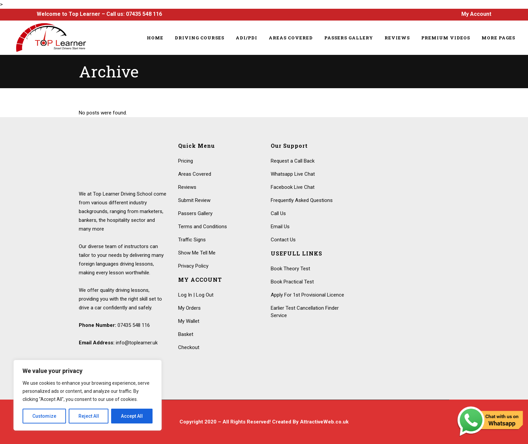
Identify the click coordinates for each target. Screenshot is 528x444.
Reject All (88, 416)
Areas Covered (194, 174)
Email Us (280, 227)
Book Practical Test (292, 282)
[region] (87, 395)
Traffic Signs (192, 240)
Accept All (132, 416)
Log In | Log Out (195, 295)
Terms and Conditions (202, 227)
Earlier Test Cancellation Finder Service (305, 311)
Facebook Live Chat (293, 187)
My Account (476, 14)
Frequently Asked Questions (302, 200)
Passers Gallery (195, 213)
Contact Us (283, 240)
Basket (185, 334)
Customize (44, 416)
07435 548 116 (144, 14)
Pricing (185, 161)
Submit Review (194, 200)
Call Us (278, 213)
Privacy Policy (193, 266)
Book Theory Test (290, 269)
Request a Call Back (293, 161)
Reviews (187, 187)
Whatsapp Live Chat (293, 174)
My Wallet (188, 321)
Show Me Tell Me (197, 253)
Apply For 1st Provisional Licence (307, 295)
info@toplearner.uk (137, 343)
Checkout (188, 347)
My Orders (189, 308)
